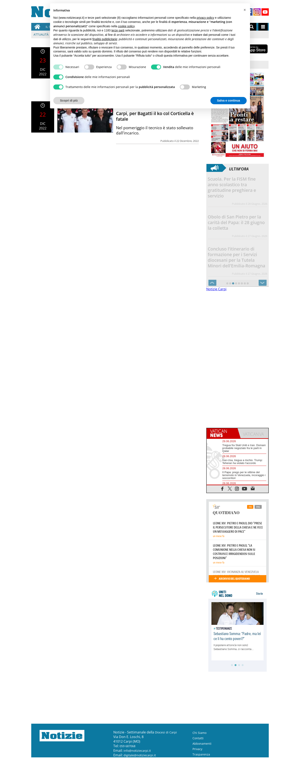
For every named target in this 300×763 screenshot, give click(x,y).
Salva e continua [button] (228, 100)
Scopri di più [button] (69, 100)
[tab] (222, 433)
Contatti (198, 738)
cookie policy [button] (126, 26)
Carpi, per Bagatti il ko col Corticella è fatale (155, 116)
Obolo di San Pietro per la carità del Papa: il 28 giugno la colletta (236, 222)
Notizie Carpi (216, 289)
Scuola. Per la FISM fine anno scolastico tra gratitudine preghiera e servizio (232, 187)
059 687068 (127, 746)
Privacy (197, 749)
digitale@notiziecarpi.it (140, 755)
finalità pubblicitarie (104, 39)
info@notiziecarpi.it (137, 751)
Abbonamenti (201, 744)
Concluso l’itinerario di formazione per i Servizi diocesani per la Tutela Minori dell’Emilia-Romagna (236, 257)
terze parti (117, 30)
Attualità (41, 34)
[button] (244, 10)
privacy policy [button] (205, 17)
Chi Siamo (199, 733)
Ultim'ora (239, 168)
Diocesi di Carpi (166, 732)
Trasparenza (201, 754)
